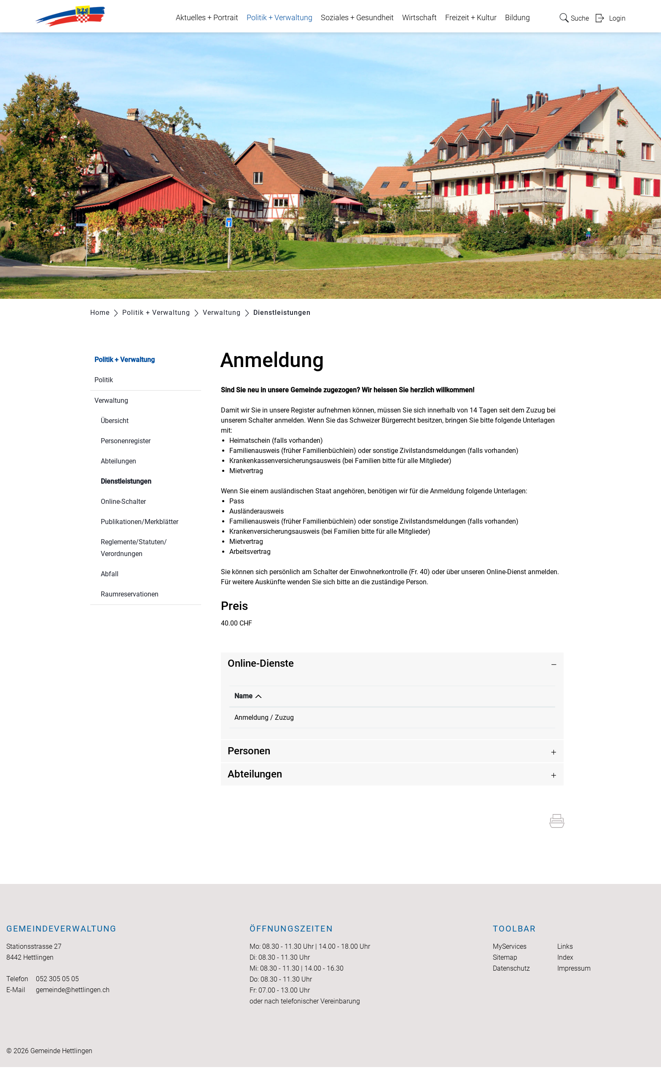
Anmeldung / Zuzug (264, 717)
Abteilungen (118, 461)
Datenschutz (511, 971)
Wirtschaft (419, 17)
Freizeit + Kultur (471, 17)
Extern (507, 718)
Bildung (517, 17)
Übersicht (115, 421)
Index (565, 960)
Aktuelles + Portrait (207, 17)
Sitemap (505, 960)
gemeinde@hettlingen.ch (73, 993)
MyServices (510, 949)
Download (452, 696)
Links (565, 949)
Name (243, 696)
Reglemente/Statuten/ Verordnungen (134, 548)
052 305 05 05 (57, 982)
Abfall (109, 574)
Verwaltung (111, 401)
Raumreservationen (130, 594)
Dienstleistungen (146, 480)
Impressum (574, 971)
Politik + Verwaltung (279, 17)
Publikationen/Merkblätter (139, 522)
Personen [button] (249, 754)
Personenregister (125, 441)
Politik (103, 380)
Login (617, 18)
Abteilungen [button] (255, 777)
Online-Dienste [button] (261, 663)
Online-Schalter (123, 502)
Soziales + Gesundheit (357, 17)
